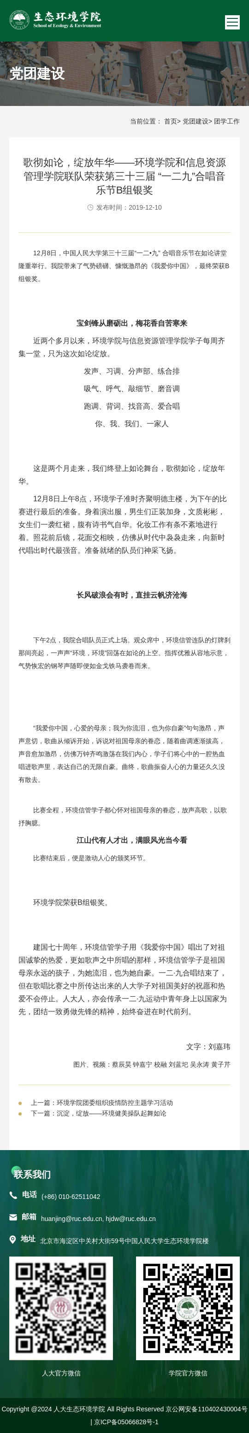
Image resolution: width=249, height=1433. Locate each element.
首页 (170, 121)
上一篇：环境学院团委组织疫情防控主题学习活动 (102, 1102)
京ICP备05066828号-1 (126, 1422)
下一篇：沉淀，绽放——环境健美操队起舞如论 (98, 1113)
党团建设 (195, 121)
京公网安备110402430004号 (206, 1409)
